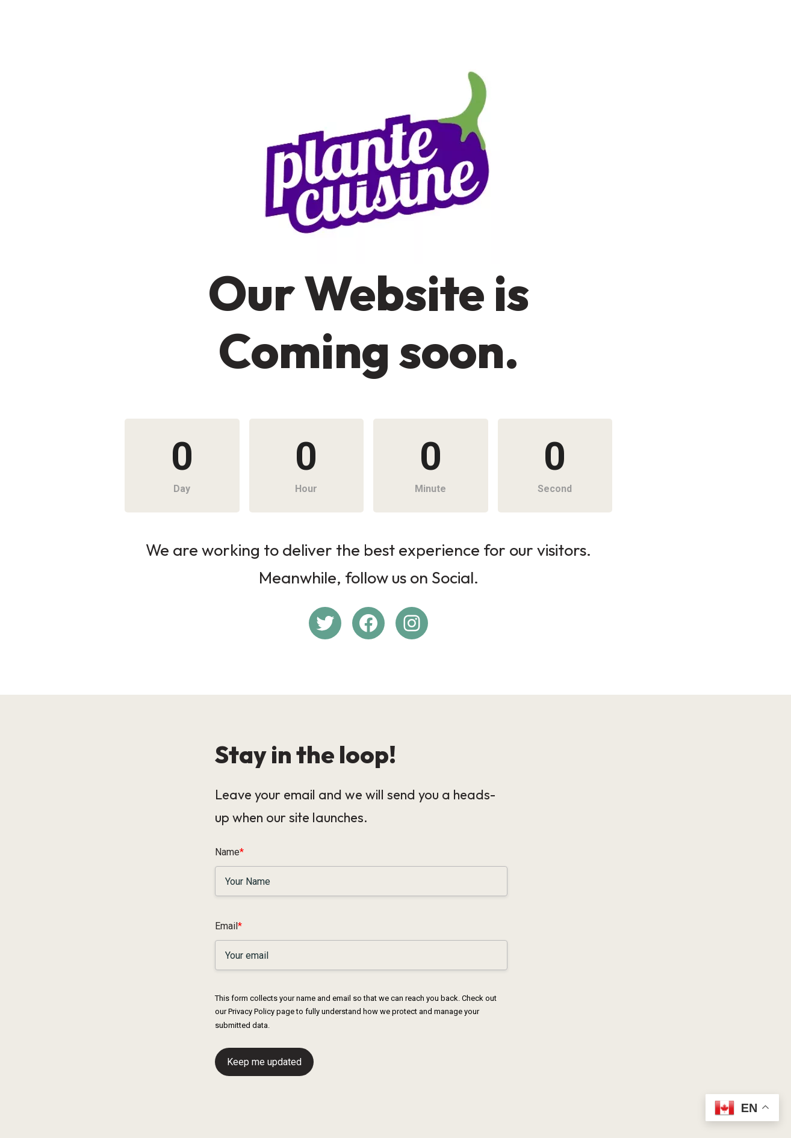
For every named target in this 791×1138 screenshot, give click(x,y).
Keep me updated (264, 1056)
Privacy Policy (535, 1006)
